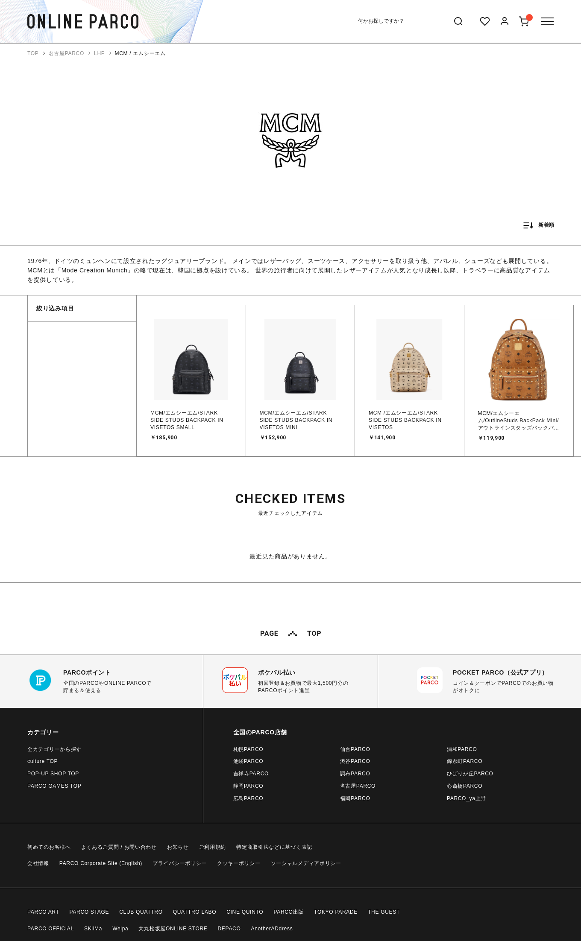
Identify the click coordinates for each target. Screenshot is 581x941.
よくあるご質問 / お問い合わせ (119, 847)
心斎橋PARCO (464, 786)
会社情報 (38, 863)
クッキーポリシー (239, 863)
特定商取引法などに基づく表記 (274, 847)
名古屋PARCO (358, 786)
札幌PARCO (248, 749)
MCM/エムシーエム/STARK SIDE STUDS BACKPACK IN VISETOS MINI (296, 420)
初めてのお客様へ (49, 847)
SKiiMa (93, 929)
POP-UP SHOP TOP (53, 774)
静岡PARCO (248, 786)
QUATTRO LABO (195, 912)
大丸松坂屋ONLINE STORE (172, 929)
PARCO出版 (288, 912)
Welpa (120, 929)
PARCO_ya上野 (466, 798)
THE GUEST (384, 912)
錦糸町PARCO (464, 761)
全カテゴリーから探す (54, 749)
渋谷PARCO (355, 761)
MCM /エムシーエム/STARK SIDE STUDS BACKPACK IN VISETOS (405, 420)
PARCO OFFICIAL (50, 929)
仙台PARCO (355, 749)
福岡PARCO (355, 798)
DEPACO (229, 929)
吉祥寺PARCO (251, 774)
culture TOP (42, 761)
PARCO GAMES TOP (54, 786)
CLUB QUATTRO (141, 912)
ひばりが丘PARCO (470, 774)
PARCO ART (43, 912)
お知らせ (178, 847)
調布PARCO (355, 774)
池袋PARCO (248, 761)
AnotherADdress (272, 929)
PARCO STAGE (89, 912)
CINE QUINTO (244, 912)
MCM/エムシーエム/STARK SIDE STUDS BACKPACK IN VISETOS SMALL (186, 420)
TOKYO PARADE (336, 912)
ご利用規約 (212, 847)
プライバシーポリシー (180, 863)
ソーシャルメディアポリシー (306, 863)
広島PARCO (248, 798)
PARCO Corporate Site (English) (100, 863)
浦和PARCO (462, 749)
